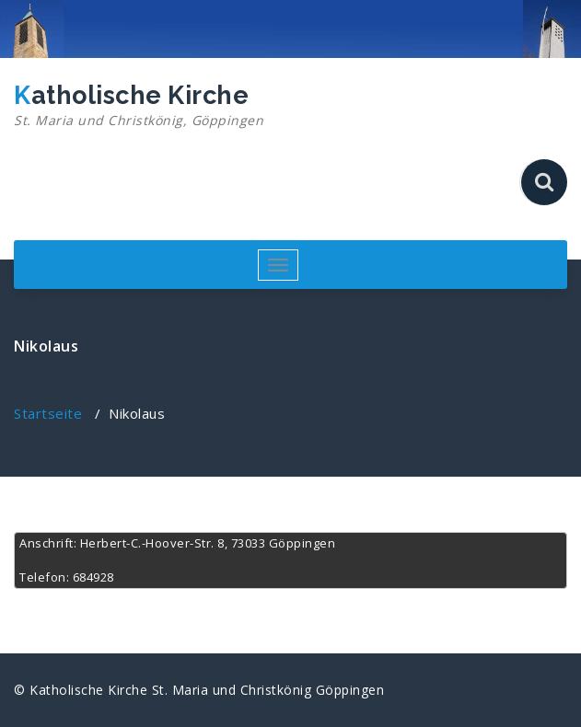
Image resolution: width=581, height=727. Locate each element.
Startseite (48, 413)
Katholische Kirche (138, 106)
